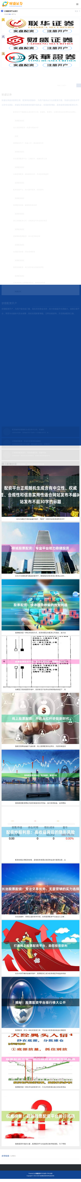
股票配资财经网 (44, 1176)
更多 (77, 11)
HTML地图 (50, 1173)
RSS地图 (43, 1173)
